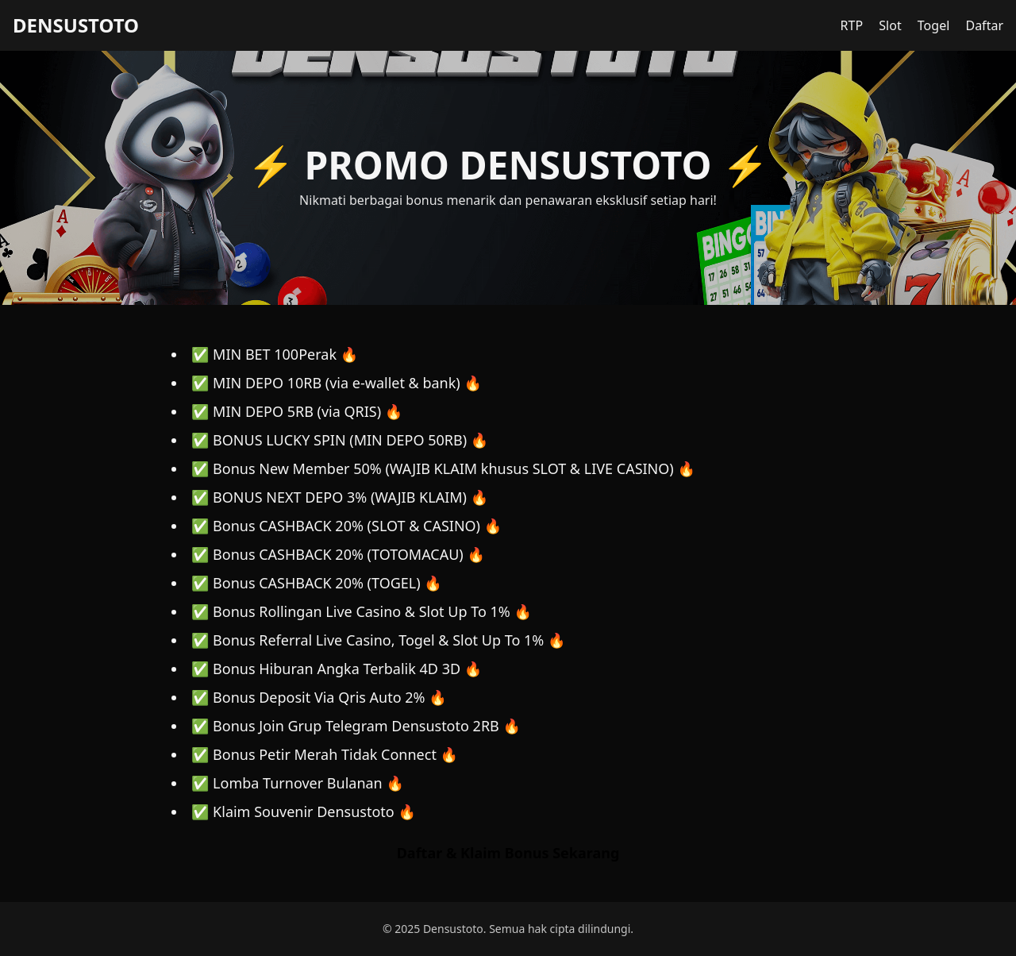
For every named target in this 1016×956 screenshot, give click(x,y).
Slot (890, 25)
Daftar (984, 25)
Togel (933, 25)
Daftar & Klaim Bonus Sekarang (508, 852)
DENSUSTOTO (76, 25)
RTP (852, 25)
